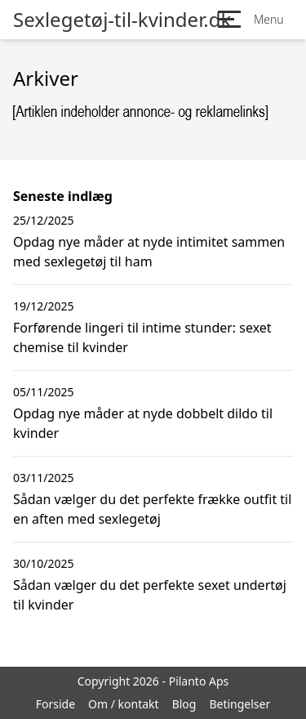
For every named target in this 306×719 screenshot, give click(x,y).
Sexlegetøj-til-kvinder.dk (122, 20)
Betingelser (239, 704)
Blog (184, 704)
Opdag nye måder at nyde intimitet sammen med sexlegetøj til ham (149, 251)
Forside (55, 704)
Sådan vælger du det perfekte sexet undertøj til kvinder (149, 595)
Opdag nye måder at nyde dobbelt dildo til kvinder (143, 423)
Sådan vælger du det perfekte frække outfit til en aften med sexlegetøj (152, 509)
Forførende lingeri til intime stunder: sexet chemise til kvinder (142, 337)
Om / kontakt (123, 704)
